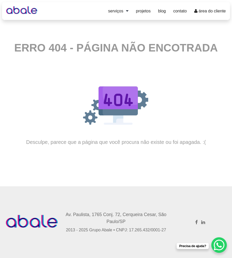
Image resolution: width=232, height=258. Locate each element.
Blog (162, 11)
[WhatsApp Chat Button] (219, 245)
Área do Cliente (210, 11)
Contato (180, 11)
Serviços (115, 11)
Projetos (143, 11)
